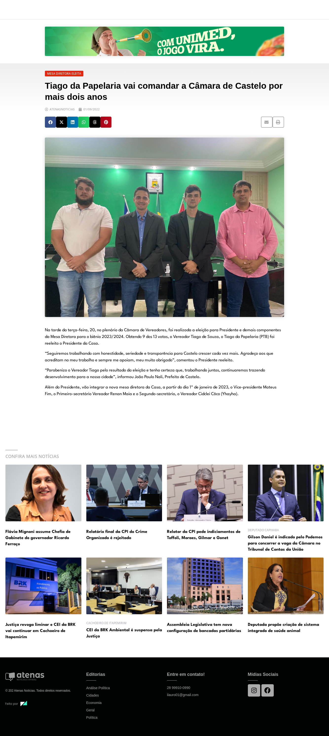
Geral (90, 710)
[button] (50, 122)
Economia (94, 703)
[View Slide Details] (164, 41)
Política (92, 717)
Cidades (92, 695)
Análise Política (98, 688)
